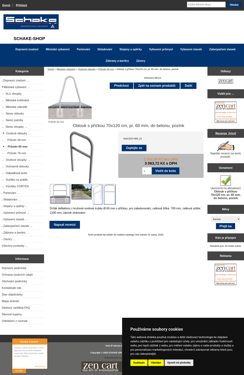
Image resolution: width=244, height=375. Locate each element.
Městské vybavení (66, 69)
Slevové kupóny (12, 314)
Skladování (105, 49)
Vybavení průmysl (161, 49)
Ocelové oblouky (87, 69)
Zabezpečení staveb (222, 49)
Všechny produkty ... (15, 245)
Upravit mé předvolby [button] (179, 362)
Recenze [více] (225, 133)
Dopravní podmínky (14, 268)
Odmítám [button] (156, 362)
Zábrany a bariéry (117, 60)
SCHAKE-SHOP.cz (118, 353)
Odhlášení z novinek (15, 320)
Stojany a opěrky (130, 49)
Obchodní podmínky (14, 281)
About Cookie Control (15, 342)
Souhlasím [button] (139, 362)
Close (44, 342)
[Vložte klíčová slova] (206, 4)
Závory (140, 60)
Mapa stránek (10, 301)
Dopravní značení (27, 49)
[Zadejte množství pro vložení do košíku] (147, 170)
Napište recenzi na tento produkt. (225, 149)
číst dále (19, 371)
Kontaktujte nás (11, 287)
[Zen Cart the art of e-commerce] (225, 81)
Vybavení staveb (191, 49)
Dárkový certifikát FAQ (16, 307)
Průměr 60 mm (106, 69)
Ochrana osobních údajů (17, 274)
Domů (6, 5)
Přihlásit (21, 5)
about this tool (40, 366)
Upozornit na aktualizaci (226, 187)
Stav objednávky (12, 294)
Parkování (83, 49)
